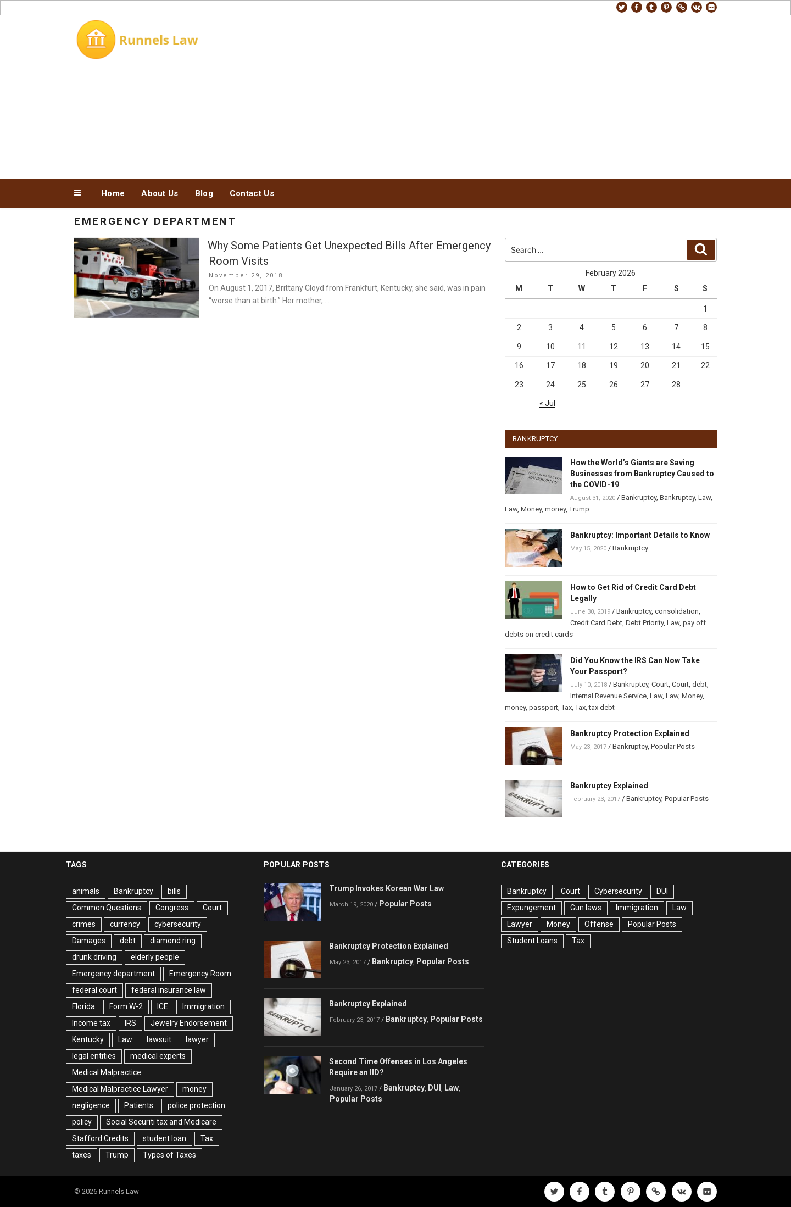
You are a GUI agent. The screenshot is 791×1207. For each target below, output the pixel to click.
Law (704, 497)
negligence (91, 1105)
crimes (84, 924)
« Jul (547, 403)
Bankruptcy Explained (609, 785)
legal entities (94, 1056)
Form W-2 (126, 1006)
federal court (94, 990)
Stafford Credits (100, 1138)
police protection (196, 1105)
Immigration (203, 1006)
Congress (171, 907)
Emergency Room (200, 973)
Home (113, 193)
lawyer (197, 1039)
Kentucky (88, 1039)
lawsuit (159, 1039)
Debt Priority (645, 623)
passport (543, 707)
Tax (566, 707)
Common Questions (106, 907)
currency (125, 924)
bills (174, 891)
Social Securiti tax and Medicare (161, 1121)
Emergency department (113, 973)
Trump (579, 509)
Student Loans (532, 940)
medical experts (158, 1056)
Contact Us (252, 193)
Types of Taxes (169, 1154)
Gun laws (585, 907)
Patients (138, 1105)
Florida (83, 1006)
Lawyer (519, 924)
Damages (88, 940)
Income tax (91, 1023)
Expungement (531, 907)
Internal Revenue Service (608, 696)
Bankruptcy (638, 497)
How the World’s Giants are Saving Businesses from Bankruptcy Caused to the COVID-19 (642, 473)
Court (660, 684)
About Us (159, 193)
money (555, 509)
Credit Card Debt (596, 623)
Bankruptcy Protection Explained (629, 733)
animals (85, 891)
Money (531, 509)
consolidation (677, 611)
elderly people (155, 957)
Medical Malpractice (106, 1072)
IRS (130, 1023)
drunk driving (94, 957)
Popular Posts (673, 746)
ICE (162, 1006)
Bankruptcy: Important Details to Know (640, 535)
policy (82, 1121)
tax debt (602, 707)
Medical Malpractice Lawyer (120, 1088)
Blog (204, 193)
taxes (81, 1154)
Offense (599, 924)
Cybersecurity (618, 891)
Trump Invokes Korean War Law (386, 888)
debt (699, 684)
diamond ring (173, 940)
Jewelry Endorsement (189, 1023)
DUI (434, 1087)
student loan (164, 1138)
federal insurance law (168, 990)
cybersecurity (177, 924)
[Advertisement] (506, 94)
